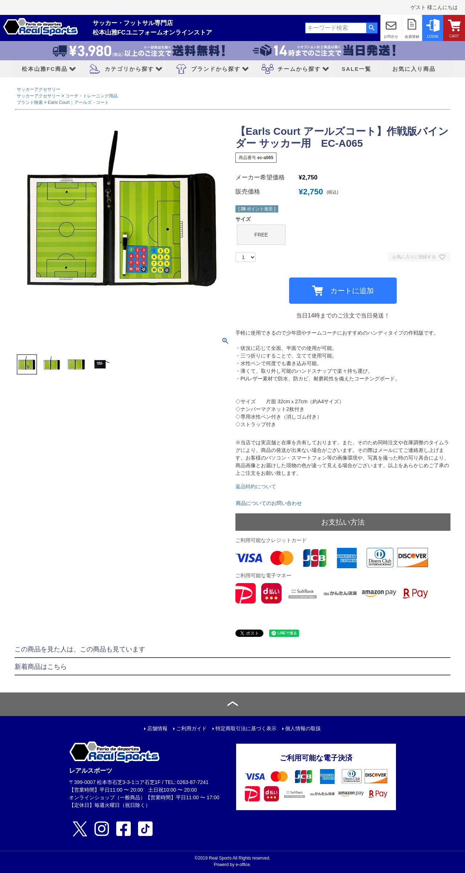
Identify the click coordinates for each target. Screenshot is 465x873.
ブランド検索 (30, 102)
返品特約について (255, 486)
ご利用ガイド (191, 728)
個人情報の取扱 (303, 728)
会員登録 (412, 37)
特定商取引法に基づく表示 (245, 728)
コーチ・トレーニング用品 (91, 95)
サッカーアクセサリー (38, 89)
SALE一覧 (356, 69)
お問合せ (391, 37)
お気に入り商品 (414, 69)
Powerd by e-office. (232, 864)
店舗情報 (157, 728)
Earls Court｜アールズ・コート (78, 102)
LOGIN (432, 37)
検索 (371, 28)
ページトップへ (232, 704)
